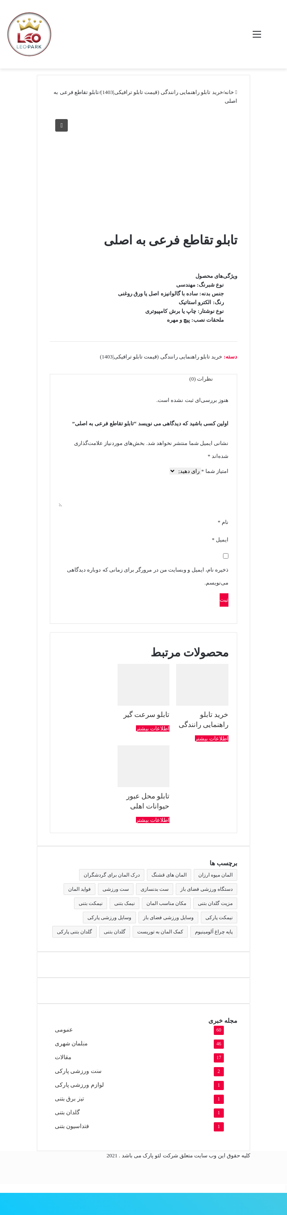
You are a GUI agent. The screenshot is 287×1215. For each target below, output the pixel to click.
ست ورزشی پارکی (78, 1071)
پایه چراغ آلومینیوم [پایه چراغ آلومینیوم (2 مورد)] (214, 932)
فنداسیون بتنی (72, 1126)
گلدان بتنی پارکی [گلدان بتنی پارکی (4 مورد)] (74, 932)
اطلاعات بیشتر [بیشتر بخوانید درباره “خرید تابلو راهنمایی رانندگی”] (211, 738)
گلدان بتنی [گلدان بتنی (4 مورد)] (115, 932)
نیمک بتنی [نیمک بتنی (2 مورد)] (124, 903)
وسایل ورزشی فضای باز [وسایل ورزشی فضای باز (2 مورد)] (168, 917)
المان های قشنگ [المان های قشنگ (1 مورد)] (169, 875)
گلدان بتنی (67, 1112)
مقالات (63, 1057)
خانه (229, 92)
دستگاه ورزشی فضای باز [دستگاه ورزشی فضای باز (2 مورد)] (206, 889)
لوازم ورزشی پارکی (79, 1085)
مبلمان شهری (71, 1043)
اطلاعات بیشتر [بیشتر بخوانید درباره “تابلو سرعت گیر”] (152, 728)
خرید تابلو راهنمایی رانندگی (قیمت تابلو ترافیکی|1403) (161, 92)
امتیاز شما (214, 471)
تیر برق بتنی (69, 1099)
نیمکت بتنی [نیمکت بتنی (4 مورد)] (90, 903)
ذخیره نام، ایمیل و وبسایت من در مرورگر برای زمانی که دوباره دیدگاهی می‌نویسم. (147, 576)
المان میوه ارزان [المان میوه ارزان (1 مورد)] (215, 875)
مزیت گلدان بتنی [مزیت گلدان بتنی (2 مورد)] (215, 903)
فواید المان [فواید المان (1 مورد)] (79, 889)
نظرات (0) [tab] (201, 379)
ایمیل (220, 539)
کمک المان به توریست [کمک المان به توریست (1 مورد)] (160, 932)
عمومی (64, 1030)
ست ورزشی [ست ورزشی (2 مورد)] (115, 889)
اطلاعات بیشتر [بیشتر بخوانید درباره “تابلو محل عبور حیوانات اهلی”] (152, 820)
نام (223, 522)
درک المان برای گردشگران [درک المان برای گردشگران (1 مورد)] (112, 875)
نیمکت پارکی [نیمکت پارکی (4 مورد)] (219, 917)
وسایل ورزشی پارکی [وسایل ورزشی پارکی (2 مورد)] (109, 917)
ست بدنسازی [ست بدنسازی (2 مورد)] (155, 889)
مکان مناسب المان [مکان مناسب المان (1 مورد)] (166, 903)
